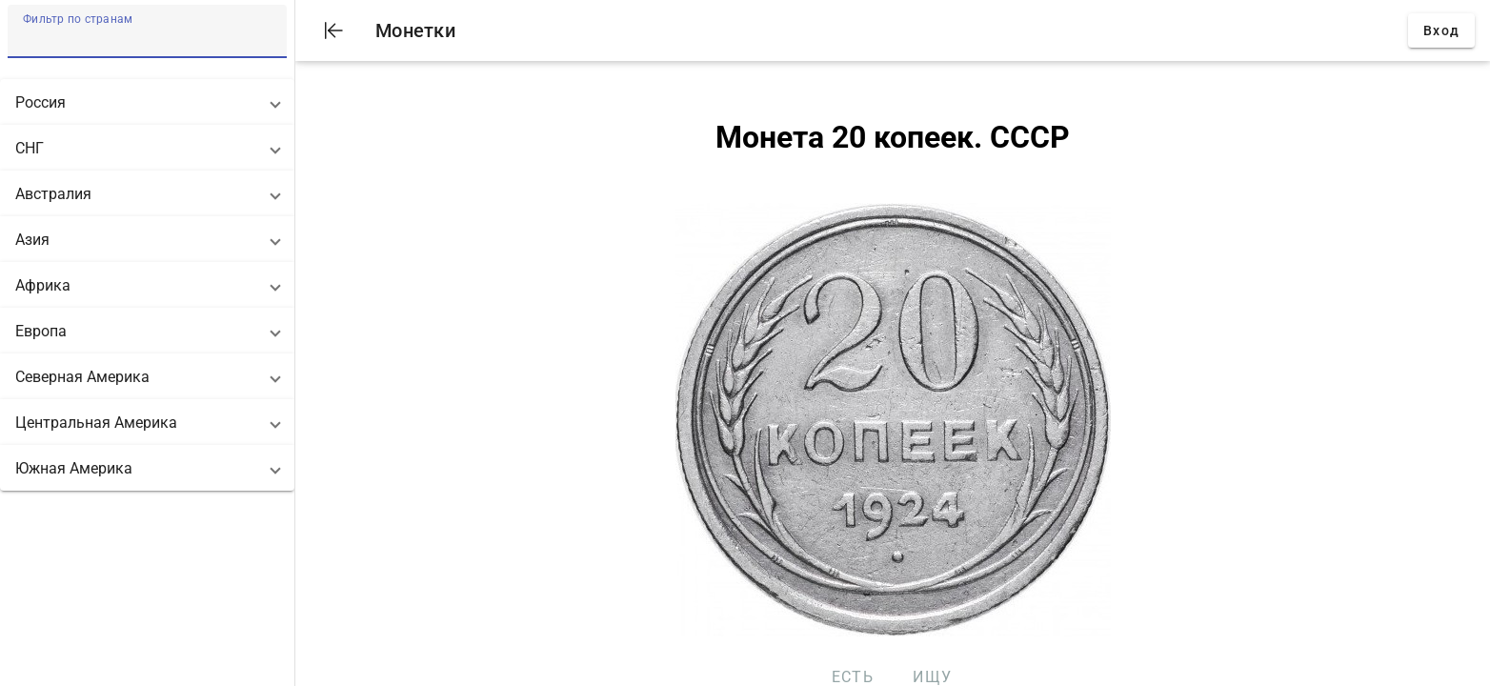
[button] (147, 102)
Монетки (415, 30)
